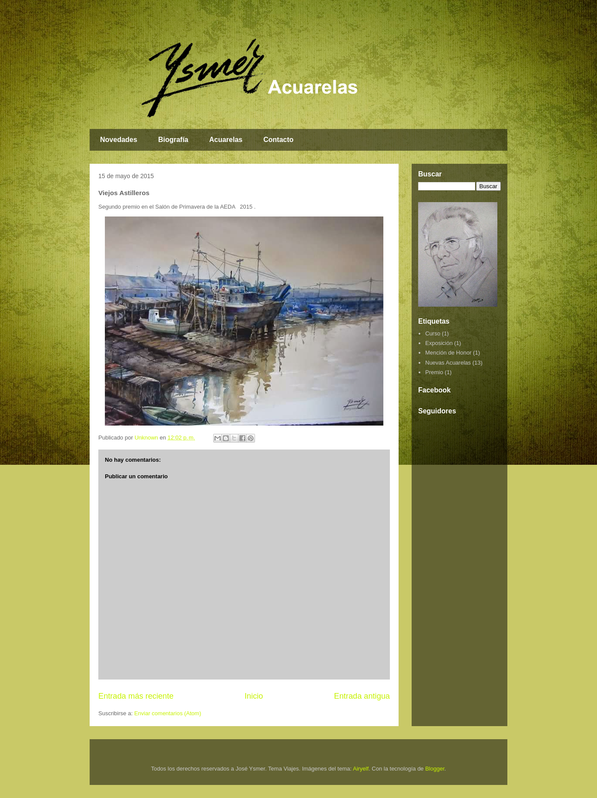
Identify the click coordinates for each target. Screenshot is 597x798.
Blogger (434, 768)
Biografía (173, 139)
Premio (434, 372)
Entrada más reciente (136, 696)
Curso (432, 333)
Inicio (254, 696)
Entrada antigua (362, 696)
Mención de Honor (448, 352)
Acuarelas (226, 139)
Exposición (439, 343)
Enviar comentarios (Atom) (167, 713)
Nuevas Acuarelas (448, 362)
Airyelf (361, 768)
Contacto (278, 139)
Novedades (118, 139)
